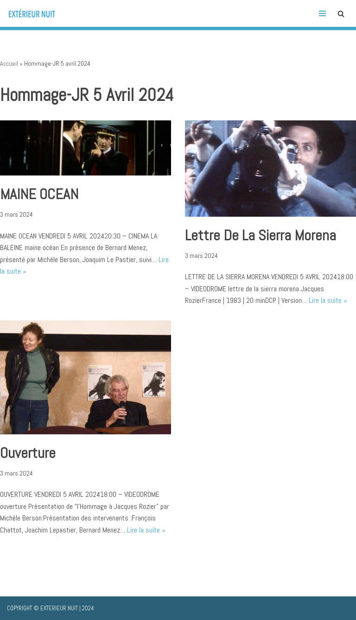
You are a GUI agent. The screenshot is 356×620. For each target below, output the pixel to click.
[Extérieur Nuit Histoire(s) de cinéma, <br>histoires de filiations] (35, 13)
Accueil (9, 63)
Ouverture (28, 453)
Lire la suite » (328, 300)
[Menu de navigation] (322, 13)
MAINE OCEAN (39, 194)
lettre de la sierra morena (260, 235)
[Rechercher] (340, 13)
